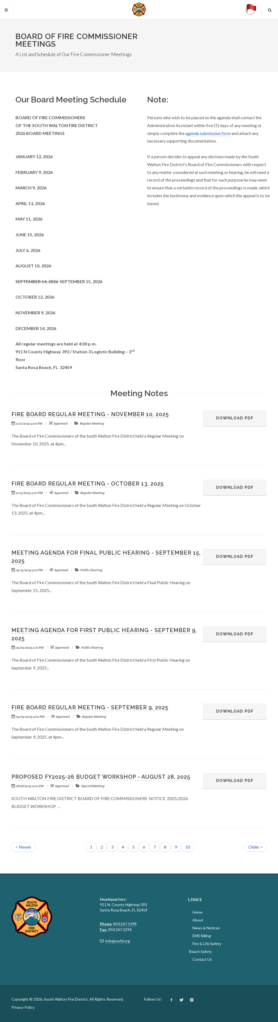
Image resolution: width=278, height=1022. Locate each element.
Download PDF (228, 421)
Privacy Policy (22, 1007)
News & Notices (206, 928)
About (197, 920)
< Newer (23, 846)
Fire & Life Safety (206, 943)
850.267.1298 (125, 923)
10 (187, 846)
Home (197, 912)
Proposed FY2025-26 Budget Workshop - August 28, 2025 (100, 777)
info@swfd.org (117, 941)
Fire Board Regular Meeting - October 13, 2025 (87, 483)
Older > (255, 846)
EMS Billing (201, 935)
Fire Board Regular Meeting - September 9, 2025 (89, 707)
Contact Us (202, 959)
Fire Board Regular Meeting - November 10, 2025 (90, 414)
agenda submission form (208, 133)
